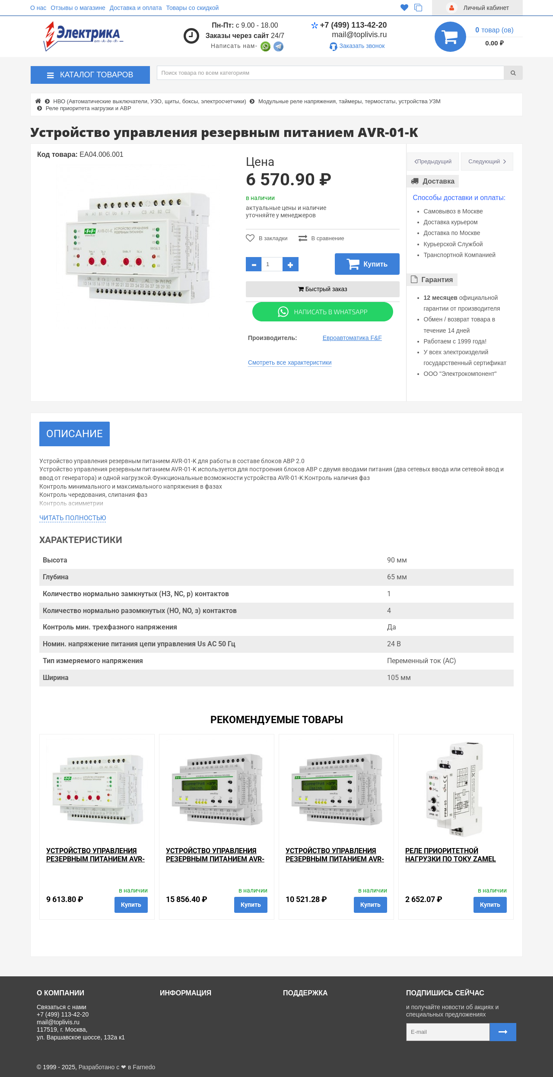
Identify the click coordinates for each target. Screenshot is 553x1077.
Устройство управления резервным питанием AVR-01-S (95, 859)
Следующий (484, 161)
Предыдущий (434, 161)
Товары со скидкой (192, 7)
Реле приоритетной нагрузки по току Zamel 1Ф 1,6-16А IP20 (450, 859)
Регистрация (304, 1026)
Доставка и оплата (136, 7)
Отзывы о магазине (78, 7)
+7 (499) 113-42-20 (349, 25)
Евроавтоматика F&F (352, 337)
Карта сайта (303, 1045)
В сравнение (321, 238)
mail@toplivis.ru (359, 34)
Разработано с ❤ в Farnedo (117, 1067)
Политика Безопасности (197, 1045)
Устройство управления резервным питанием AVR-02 (215, 859)
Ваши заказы (304, 1036)
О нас (38, 7)
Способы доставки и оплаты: (459, 197)
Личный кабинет (309, 1016)
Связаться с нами (311, 1007)
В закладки (267, 238)
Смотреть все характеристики (290, 362)
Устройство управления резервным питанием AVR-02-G (335, 859)
